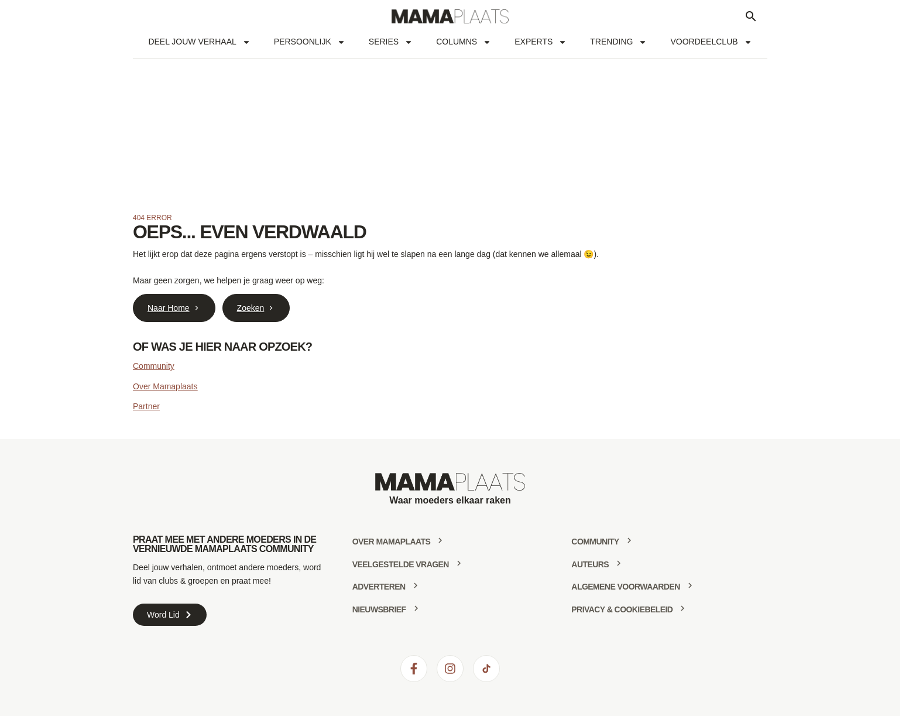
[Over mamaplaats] (440, 540)
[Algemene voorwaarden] (690, 585)
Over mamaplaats (391, 541)
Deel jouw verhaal (199, 42)
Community (153, 366)
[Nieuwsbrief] (416, 608)
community (595, 541)
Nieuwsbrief (379, 609)
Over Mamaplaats (165, 386)
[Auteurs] (618, 563)
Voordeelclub (711, 42)
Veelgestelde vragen (400, 564)
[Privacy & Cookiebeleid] (682, 608)
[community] (629, 540)
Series (391, 42)
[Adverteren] (415, 585)
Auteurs (590, 564)
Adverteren (379, 586)
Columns (463, 42)
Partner (146, 406)
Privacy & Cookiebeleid (622, 609)
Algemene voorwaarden (625, 586)
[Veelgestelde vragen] (459, 563)
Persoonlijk (309, 42)
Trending (618, 42)
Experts (540, 42)
